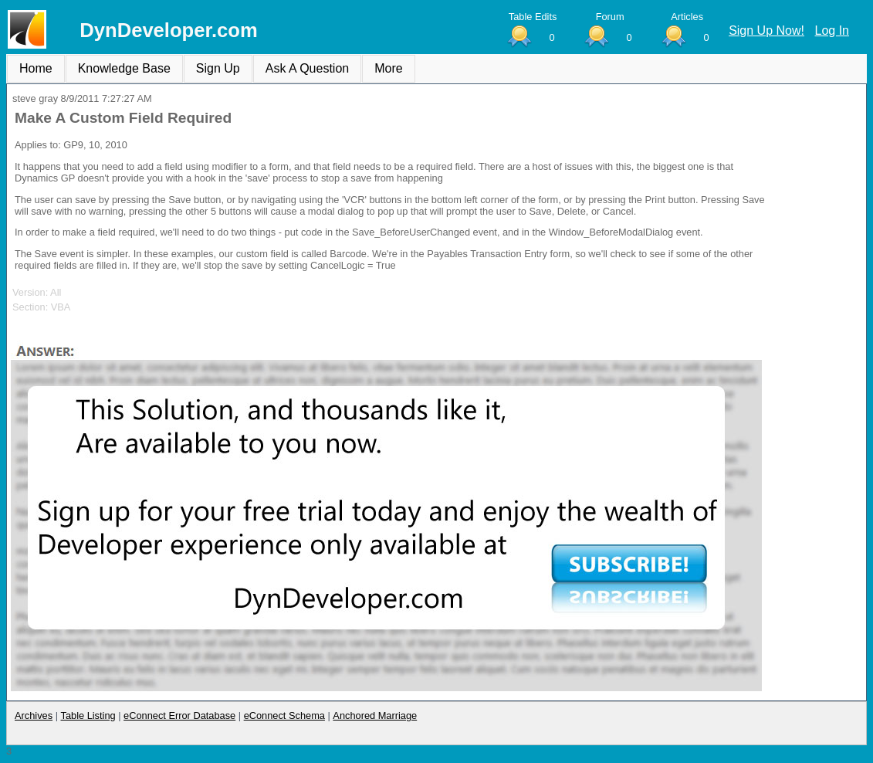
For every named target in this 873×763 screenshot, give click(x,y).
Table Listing (88, 715)
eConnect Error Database (179, 715)
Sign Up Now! (766, 30)
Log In (832, 30)
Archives (33, 715)
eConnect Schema (284, 715)
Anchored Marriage (375, 715)
